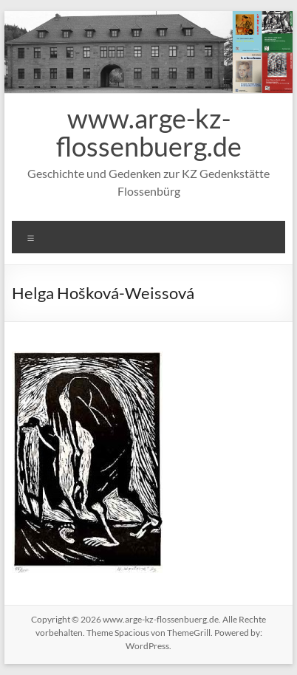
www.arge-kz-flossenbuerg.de (149, 132)
